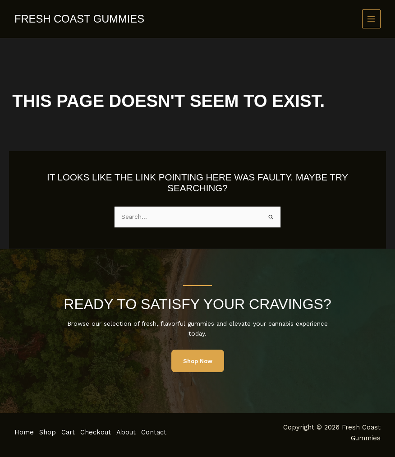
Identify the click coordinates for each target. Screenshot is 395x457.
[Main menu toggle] (371, 18)
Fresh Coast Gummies (79, 19)
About (133, 433)
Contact (162, 433)
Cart (71, 433)
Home (24, 433)
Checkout (101, 433)
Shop (49, 433)
